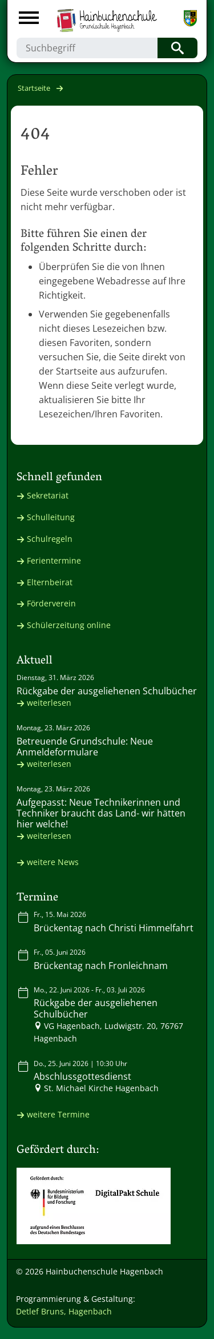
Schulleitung (51, 517)
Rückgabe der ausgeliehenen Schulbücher (107, 691)
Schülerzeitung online (69, 625)
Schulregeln (49, 538)
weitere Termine (58, 1114)
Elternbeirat (49, 582)
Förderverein (51, 603)
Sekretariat (47, 495)
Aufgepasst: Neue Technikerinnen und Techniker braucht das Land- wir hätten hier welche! (101, 813)
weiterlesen (49, 702)
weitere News (53, 862)
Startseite (34, 88)
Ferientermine (54, 560)
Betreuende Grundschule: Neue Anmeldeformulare (85, 746)
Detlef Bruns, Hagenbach (64, 1311)
